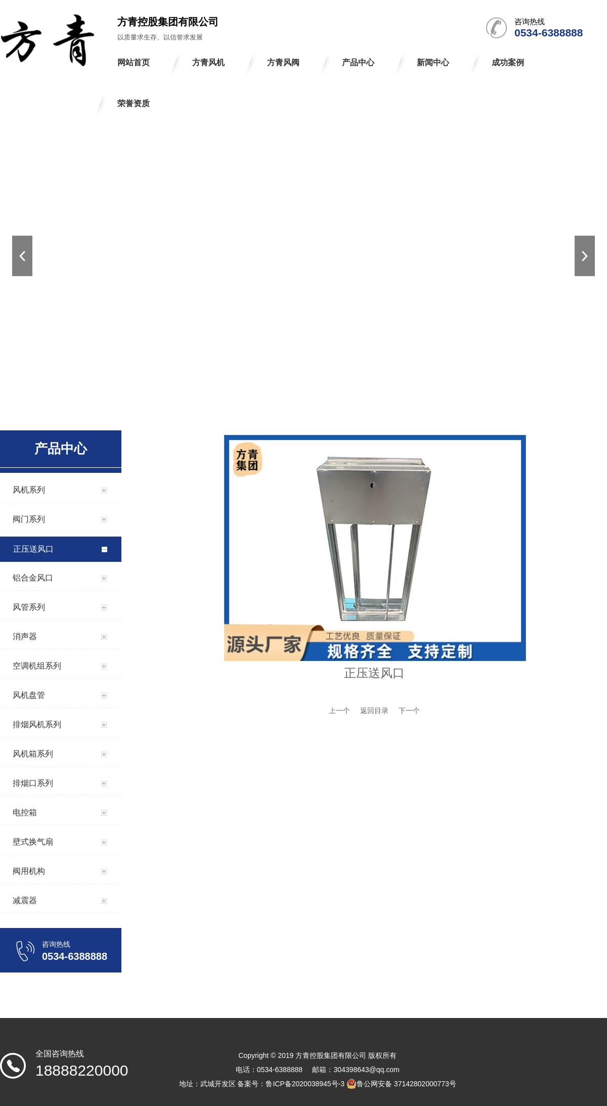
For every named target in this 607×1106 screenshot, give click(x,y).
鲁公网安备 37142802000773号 (401, 1084)
